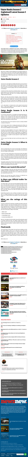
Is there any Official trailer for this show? (14, 40)
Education (3, 348)
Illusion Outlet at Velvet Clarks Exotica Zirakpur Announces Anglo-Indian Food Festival (13, 344)
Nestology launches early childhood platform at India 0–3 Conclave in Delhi (18, 295)
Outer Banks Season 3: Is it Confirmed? (13, 36)
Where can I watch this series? (12, 39)
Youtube (14, 29)
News (11, 288)
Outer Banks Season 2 (10, 35)
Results (11, 314)
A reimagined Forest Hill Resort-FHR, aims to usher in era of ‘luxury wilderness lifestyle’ (13, 340)
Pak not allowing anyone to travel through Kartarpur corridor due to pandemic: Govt (7, 355)
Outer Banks (5, 246)
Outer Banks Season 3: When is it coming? (14, 37)
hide (15, 33)
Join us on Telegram (14, 46)
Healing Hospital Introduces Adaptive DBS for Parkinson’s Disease (13, 336)
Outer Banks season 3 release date (6, 253)
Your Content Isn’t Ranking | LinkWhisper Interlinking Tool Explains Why (17, 287)
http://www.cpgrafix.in (5, 366)
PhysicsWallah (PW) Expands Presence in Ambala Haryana (11, 347)
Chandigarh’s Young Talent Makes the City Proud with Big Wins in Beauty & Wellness (17, 304)
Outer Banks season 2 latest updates (16, 247)
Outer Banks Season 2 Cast (19, 246)
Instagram (11, 28)
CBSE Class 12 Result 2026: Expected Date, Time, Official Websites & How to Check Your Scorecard (18, 312)
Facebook (16, 28)
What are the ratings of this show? (12, 41)
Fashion (11, 305)
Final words (8, 42)
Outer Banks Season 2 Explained (5, 247)
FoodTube (3, 345)
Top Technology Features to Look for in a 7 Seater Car (18, 278)
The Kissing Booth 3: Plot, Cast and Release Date (20, 354)
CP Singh (5, 365)
